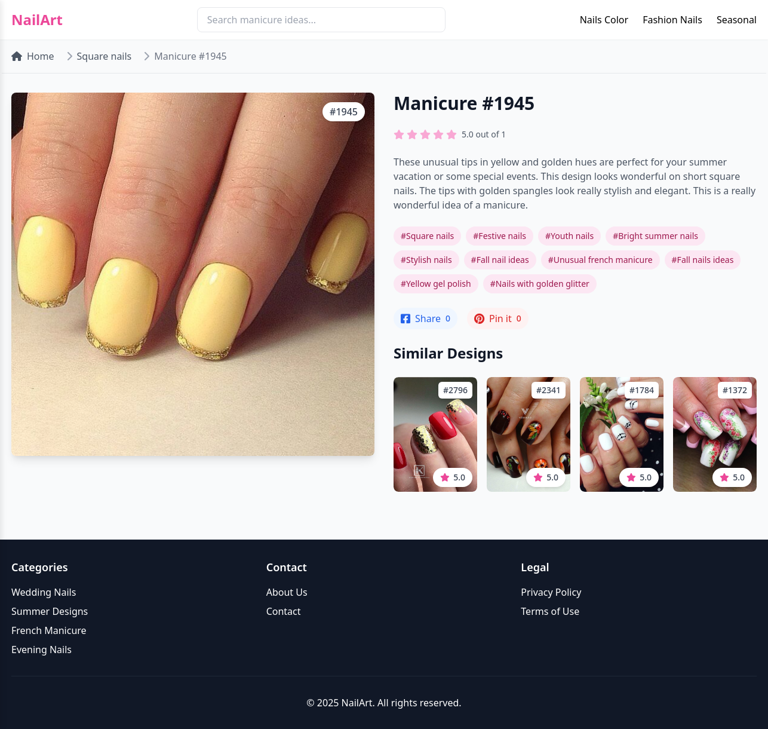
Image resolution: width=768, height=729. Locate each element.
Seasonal (737, 19)
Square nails (104, 56)
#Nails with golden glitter (539, 283)
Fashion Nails (672, 19)
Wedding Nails (43, 592)
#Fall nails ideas (703, 259)
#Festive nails (499, 235)
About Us (287, 592)
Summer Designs (49, 611)
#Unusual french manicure (600, 259)
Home (32, 56)
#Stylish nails (426, 259)
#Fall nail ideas (500, 259)
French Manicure (49, 630)
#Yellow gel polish (436, 283)
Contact (283, 611)
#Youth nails (569, 235)
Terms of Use (550, 611)
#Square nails (427, 235)
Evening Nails (41, 649)
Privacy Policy (551, 592)
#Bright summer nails (655, 235)
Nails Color (604, 19)
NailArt (37, 19)
